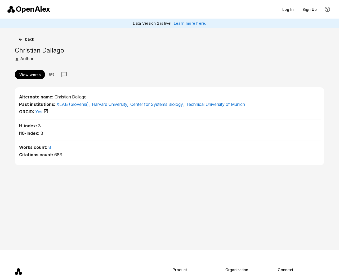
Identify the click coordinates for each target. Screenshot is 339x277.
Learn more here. (190, 23)
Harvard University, (110, 104)
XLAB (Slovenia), (73, 104)
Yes (42, 111)
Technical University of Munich (215, 104)
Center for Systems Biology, (157, 104)
